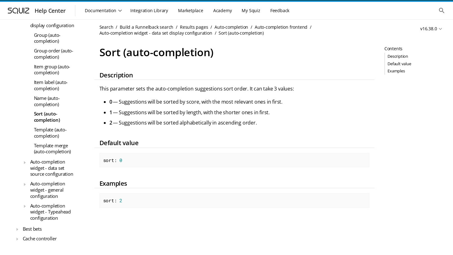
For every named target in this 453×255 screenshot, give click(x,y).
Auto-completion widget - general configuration (47, 189)
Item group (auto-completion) (52, 69)
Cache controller (40, 238)
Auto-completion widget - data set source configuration (51, 168)
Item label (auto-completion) (51, 85)
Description (398, 56)
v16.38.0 (428, 29)
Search (106, 27)
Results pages (194, 27)
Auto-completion (231, 27)
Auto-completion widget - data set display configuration (155, 33)
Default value (399, 63)
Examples (396, 71)
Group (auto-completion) (47, 38)
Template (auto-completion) (50, 132)
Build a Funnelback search (146, 27)
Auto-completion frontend (281, 27)
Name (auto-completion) (47, 101)
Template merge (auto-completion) (52, 148)
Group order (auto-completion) (53, 53)
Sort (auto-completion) (47, 116)
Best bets (32, 229)
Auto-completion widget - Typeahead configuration (50, 212)
